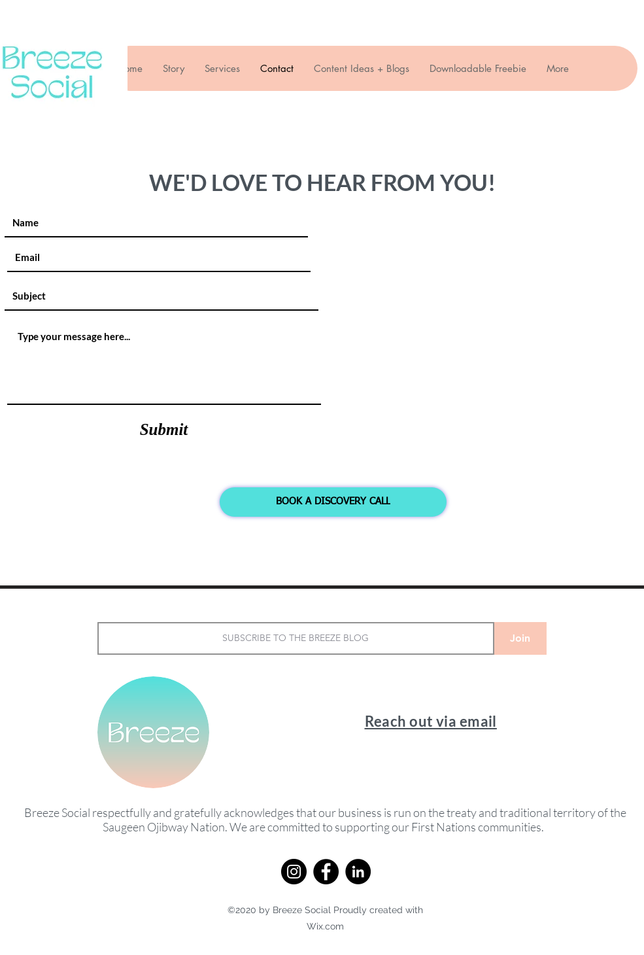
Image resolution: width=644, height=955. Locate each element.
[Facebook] (326, 871)
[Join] (520, 638)
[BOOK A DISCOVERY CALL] (333, 502)
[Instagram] (294, 871)
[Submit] (164, 429)
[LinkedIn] (358, 871)
